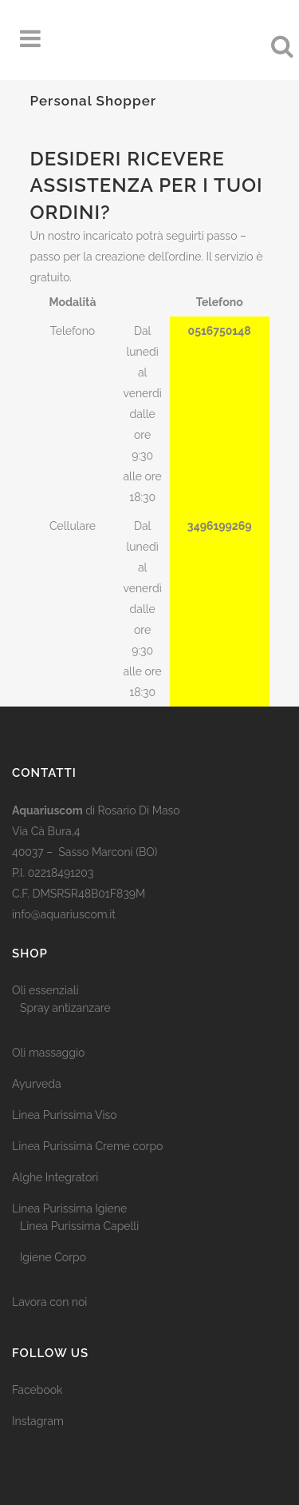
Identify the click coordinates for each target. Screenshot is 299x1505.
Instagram (38, 1421)
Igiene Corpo (53, 1257)
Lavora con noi (49, 1302)
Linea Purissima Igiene (69, 1208)
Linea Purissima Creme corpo (87, 1146)
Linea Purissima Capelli (79, 1226)
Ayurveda (36, 1083)
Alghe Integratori (55, 1177)
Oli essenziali (45, 990)
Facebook (37, 1390)
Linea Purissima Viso (64, 1115)
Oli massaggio (48, 1052)
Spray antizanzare (65, 1007)
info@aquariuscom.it (64, 914)
